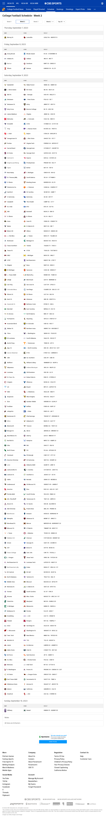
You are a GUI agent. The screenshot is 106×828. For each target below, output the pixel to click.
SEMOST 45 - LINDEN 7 (51, 484)
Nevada (28, 479)
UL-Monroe (29, 645)
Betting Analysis (8, 765)
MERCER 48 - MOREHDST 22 (52, 523)
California (29, 689)
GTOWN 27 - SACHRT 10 (51, 148)
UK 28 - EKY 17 (48, 197)
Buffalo (28, 406)
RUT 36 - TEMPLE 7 (49, 621)
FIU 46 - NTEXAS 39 (50, 450)
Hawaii (28, 710)
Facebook (6, 787)
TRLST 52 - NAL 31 (49, 577)
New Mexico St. (12, 436)
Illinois (9, 68)
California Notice (60, 770)
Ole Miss (11, 236)
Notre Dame (12, 90)
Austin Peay (10, 343)
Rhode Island (30, 54)
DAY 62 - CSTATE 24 (50, 158)
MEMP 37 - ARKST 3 (50, 518)
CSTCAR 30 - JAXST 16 (51, 470)
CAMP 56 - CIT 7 (49, 202)
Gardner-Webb (31, 401)
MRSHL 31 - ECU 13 (49, 309)
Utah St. (28, 650)
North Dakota (30, 314)
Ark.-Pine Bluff (11, 499)
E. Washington (11, 669)
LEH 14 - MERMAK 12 (50, 280)
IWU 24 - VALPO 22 (49, 367)
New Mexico (30, 635)
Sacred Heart (11, 148)
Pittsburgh (29, 455)
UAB (8, 358)
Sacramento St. (31, 679)
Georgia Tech (30, 153)
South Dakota (30, 177)
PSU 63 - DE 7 (48, 99)
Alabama (30, 533)
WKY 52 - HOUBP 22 (50, 460)
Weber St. (10, 328)
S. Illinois (10, 216)
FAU (27, 445)
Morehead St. (11, 523)
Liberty (28, 436)
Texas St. (10, 250)
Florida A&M (11, 494)
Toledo (28, 246)
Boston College (31, 109)
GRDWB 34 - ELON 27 (50, 401)
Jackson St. (10, 475)
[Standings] (70, 9)
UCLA (8, 626)
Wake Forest (30, 85)
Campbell (10, 202)
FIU (27, 450)
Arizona (9, 596)
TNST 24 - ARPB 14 (49, 499)
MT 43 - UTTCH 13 (49, 665)
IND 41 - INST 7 (48, 59)
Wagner (9, 265)
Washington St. (31, 630)
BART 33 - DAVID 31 (49, 63)
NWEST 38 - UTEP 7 (50, 260)
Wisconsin (12, 630)
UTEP (8, 260)
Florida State (32, 660)
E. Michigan (10, 606)
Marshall (10, 309)
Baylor (28, 133)
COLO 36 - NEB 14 (49, 119)
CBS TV (31, 768)
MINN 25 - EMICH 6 (49, 606)
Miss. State (30, 596)
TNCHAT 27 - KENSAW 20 (51, 416)
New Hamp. (10, 172)
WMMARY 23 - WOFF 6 (51, 362)
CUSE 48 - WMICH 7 (50, 270)
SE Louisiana (11, 338)
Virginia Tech (30, 143)
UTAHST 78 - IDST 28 (50, 650)
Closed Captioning (61, 768)
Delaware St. (11, 104)
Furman (9, 591)
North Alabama (11, 577)
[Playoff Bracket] (39, 9)
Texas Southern (12, 246)
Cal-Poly (10, 285)
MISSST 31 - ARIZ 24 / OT (52, 596)
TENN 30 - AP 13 (49, 343)
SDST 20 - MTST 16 (50, 587)
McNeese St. (11, 611)
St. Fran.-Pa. (11, 377)
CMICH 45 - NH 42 (49, 172)
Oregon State (32, 674)
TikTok (4, 781)
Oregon (11, 557)
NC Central (10, 572)
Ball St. (9, 94)
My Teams (32, 784)
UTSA (28, 250)
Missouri (29, 582)
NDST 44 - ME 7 (49, 226)
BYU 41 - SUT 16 (48, 207)
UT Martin (29, 528)
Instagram (6, 784)
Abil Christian (11, 509)
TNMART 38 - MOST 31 (50, 528)
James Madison (12, 114)
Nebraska (10, 119)
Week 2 (22, 21)
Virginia (28, 114)
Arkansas (29, 299)
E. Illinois (10, 182)
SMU (8, 392)
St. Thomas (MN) (12, 177)
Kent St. (9, 299)
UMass (28, 231)
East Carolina (30, 309)
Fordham (10, 406)
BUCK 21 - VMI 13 (49, 211)
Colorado (31, 119)
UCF (8, 548)
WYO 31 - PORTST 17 (50, 319)
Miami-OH (10, 231)
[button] (94, 9)
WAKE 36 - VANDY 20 (50, 85)
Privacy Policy (59, 759)
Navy (28, 265)
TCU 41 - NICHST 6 (49, 640)
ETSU (28, 353)
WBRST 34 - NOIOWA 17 (51, 328)
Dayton (28, 158)
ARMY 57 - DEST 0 (49, 104)
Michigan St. (30, 241)
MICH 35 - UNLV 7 (49, 255)
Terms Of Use (59, 756)
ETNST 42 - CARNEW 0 (51, 353)
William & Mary (31, 362)
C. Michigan (29, 172)
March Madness (8, 768)
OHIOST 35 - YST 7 (49, 138)
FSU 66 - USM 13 (49, 660)
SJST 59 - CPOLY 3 (49, 285)
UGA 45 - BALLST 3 (49, 94)
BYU (27, 207)
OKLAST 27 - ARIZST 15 (51, 684)
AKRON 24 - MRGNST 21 (51, 431)
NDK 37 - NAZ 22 (49, 314)
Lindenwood (11, 484)
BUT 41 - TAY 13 (48, 168)
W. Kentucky (30, 460)
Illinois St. (10, 294)
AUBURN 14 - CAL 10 (50, 689)
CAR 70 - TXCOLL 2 (49, 552)
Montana (10, 665)
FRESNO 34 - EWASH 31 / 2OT (53, 669)
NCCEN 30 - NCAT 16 (50, 572)
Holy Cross (10, 109)
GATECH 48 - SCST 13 (50, 153)
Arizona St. (29, 684)
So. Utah (9, 207)
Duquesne (10, 397)
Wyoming (29, 319)
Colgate (9, 382)
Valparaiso (10, 367)
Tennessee (31, 343)
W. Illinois (29, 294)
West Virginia (30, 397)
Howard (28, 514)
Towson (28, 426)
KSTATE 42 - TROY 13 (50, 129)
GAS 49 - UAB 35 (49, 358)
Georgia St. (30, 543)
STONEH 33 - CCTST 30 (51, 124)
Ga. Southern (30, 358)
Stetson (29, 538)
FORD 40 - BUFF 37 (49, 406)
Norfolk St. (10, 440)
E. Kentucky (10, 197)
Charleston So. (11, 187)
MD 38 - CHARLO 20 (50, 601)
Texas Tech (29, 557)
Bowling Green (31, 182)
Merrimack (29, 280)
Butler (28, 168)
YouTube (5, 778)
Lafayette (10, 411)
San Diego (29, 289)
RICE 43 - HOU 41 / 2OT (51, 489)
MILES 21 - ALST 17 (49, 421)
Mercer (28, 523)
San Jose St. (30, 285)
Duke (29, 411)
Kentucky (29, 197)
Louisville (29, 37)
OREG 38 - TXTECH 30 (50, 557)
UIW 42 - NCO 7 (48, 323)
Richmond (10, 241)
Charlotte (10, 601)
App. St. (9, 348)
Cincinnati (10, 455)
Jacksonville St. (12, 470)
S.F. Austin (29, 504)
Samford (10, 192)
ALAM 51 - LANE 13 (49, 465)
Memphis (10, 518)
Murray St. (10, 37)
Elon (8, 401)
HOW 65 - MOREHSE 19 (51, 514)
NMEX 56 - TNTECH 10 (50, 635)
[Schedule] (50, 9)
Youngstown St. (12, 138)
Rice (27, 489)
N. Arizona (10, 314)
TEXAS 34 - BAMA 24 (50, 533)
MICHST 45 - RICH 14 (50, 241)
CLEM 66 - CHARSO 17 (50, 187)
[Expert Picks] (80, 9)
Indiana (28, 59)
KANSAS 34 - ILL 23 (50, 68)
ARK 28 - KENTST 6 (49, 299)
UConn (9, 543)
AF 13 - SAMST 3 (49, 655)
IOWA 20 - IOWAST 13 (50, 221)
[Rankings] (60, 9)
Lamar (9, 645)
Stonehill (10, 124)
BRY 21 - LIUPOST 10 (50, 387)
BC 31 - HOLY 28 (48, 109)
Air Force (10, 655)
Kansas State (32, 129)
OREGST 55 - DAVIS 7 (50, 674)
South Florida (30, 494)
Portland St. (11, 319)
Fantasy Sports (8, 759)
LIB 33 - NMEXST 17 (50, 436)
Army (28, 104)
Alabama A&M (30, 465)
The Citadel (30, 202)
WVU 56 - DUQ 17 (49, 397)
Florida (28, 611)
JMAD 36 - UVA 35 (49, 114)
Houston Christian (12, 460)
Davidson (29, 63)
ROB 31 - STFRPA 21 (50, 377)
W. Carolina (29, 192)
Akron (28, 431)
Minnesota (29, 606)
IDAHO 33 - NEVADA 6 (50, 479)
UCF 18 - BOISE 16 (49, 548)
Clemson (31, 187)
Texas (10, 533)
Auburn (9, 689)
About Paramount (35, 762)
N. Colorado (30, 323)
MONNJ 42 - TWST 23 (50, 426)
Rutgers (29, 621)
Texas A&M (12, 275)
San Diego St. (30, 626)
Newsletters (32, 781)
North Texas (11, 450)
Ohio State (31, 138)
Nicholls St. (10, 640)
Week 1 (9, 21)
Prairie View (30, 509)
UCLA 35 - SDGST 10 (50, 626)
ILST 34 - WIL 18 (49, 294)
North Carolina (32, 348)
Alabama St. (30, 421)
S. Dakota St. (30, 587)
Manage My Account (35, 778)
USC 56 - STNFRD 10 (50, 694)
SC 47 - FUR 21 (48, 591)
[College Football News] (15, 9)
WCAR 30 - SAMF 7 (50, 192)
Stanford (10, 694)
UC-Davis (10, 674)
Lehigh (9, 280)
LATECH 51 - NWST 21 (50, 562)
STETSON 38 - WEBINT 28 (52, 538)
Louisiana (10, 372)
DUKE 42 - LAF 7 (49, 411)
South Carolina (31, 591)
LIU (8, 387)
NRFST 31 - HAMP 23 (50, 440)
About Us (31, 756)
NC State (29, 90)
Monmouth (10, 426)
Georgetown (30, 148)
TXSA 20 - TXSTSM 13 (50, 250)
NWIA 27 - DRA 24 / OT (51, 567)
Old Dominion (30, 372)
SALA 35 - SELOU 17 (50, 338)
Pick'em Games (8, 756)
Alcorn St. (10, 504)
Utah (10, 133)
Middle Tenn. (11, 582)
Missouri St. (10, 528)
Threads (5, 793)
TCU (27, 640)
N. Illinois (29, 216)
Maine (9, 226)
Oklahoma (31, 392)
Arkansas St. (30, 518)
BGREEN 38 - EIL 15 (49, 182)
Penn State (31, 99)
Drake (28, 567)
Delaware (10, 99)
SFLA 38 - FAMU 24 (49, 494)
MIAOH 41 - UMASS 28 (50, 231)
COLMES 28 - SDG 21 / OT (51, 289)
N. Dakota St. (30, 226)
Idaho (9, 479)
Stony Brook (11, 54)
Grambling (10, 616)
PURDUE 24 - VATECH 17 (51, 143)
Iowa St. (29, 221)
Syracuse (29, 270)
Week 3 (36, 21)
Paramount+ (33, 765)
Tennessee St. (31, 499)
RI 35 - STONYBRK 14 (50, 54)
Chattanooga (30, 416)
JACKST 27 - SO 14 (49, 475)
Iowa (8, 221)
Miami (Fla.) (29, 275)
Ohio (8, 445)
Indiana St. (10, 59)
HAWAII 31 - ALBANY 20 (51, 710)
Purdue (9, 143)
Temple (9, 621)
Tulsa (8, 333)
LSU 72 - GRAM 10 (49, 616)
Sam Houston (30, 655)
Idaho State (11, 650)
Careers (31, 759)
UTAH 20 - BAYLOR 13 (50, 133)
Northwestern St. (12, 562)
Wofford (9, 362)
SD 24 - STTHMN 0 (49, 177)
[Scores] (28, 9)
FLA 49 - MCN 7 (48, 611)
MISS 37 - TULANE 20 (50, 236)
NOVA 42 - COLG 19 (49, 382)
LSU (29, 616)
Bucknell (29, 211)
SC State (10, 153)
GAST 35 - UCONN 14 (50, 543)
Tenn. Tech (10, 635)
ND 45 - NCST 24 (49, 90)
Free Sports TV (7, 762)
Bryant (28, 387)
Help (81, 756)
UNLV (8, 255)
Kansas (28, 68)
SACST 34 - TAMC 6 (50, 679)
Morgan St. (10, 431)
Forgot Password (34, 787)
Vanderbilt (10, 85)
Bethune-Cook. (31, 304)
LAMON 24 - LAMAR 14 (50, 645)
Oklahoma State (12, 684)
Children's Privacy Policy (63, 762)
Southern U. (30, 475)
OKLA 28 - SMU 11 (49, 392)
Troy (8, 129)
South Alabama (31, 338)
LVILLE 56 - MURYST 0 (50, 37)
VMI (8, 211)
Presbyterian (30, 163)
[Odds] (89, 9)
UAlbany (9, 710)
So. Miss (9, 660)
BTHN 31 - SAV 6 (49, 304)
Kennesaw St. (11, 416)
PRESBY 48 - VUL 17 (50, 163)
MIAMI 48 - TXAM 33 (50, 275)
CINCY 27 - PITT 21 (49, 455)
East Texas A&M (12, 679)
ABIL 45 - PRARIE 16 (50, 509)
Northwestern (30, 260)
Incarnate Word (12, 323)
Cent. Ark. (29, 552)
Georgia (29, 94)
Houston (9, 489)
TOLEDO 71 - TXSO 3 (50, 246)
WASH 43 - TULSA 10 (50, 333)
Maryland (29, 601)
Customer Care (85, 759)
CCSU (28, 124)
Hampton (29, 440)
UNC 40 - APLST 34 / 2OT (52, 348)
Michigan (30, 255)
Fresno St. (29, 669)
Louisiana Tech (30, 562)
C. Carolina (29, 470)
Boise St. (29, 548)
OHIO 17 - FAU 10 (49, 445)
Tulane (30, 236)
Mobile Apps (6, 770)
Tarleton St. (30, 577)
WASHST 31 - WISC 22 (50, 630)
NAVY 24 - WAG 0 (49, 265)
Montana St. (11, 587)
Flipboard (5, 795)
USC (29, 694)
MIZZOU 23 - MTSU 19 (50, 582)
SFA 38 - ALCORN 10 (50, 504)
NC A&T (28, 572)
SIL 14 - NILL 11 (48, 216)
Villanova (29, 382)
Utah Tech (29, 665)
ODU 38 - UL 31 (48, 372)
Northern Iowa (31, 328)
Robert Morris (30, 377)
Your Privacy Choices (62, 765)
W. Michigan (10, 270)
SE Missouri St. (31, 484)
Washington (31, 333)
